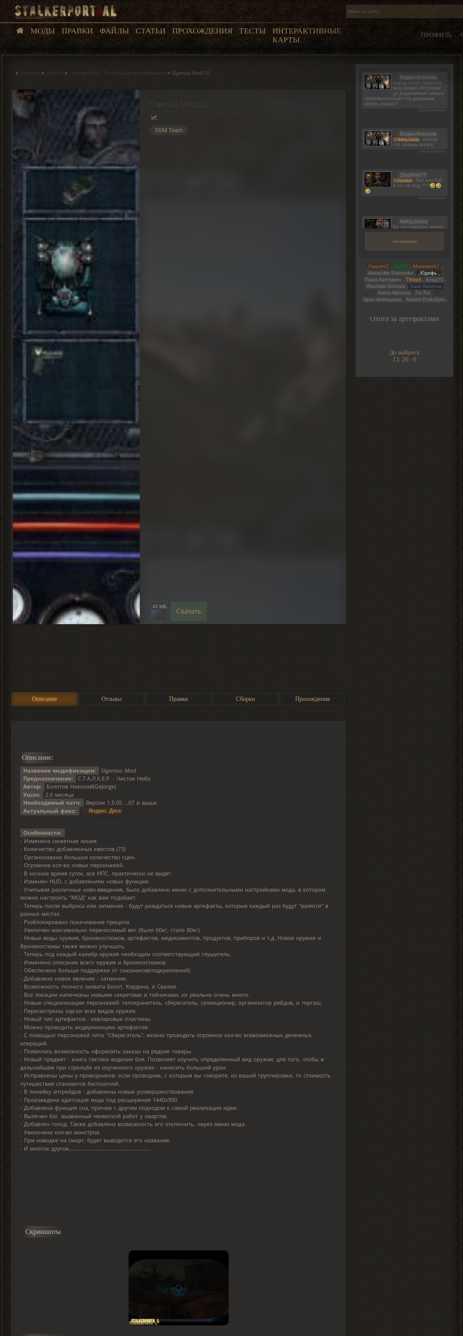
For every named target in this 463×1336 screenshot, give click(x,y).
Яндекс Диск (105, 811)
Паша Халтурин (383, 280)
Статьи (150, 30)
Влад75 (434, 280)
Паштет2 (378, 266)
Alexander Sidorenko (390, 273)
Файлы (114, 30)
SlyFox (401, 266)
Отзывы (111, 699)
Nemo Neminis (394, 293)
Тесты (252, 30)
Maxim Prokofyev (425, 300)
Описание (44, 699)
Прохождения (202, 30)
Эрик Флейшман (382, 300)
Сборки (245, 699)
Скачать (188, 611)
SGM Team (169, 130)
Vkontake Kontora (385, 286)
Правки (77, 30)
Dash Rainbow (426, 286)
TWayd (413, 280)
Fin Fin (422, 293)
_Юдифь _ (429, 273)
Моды (42, 30)
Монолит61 (426, 266)
